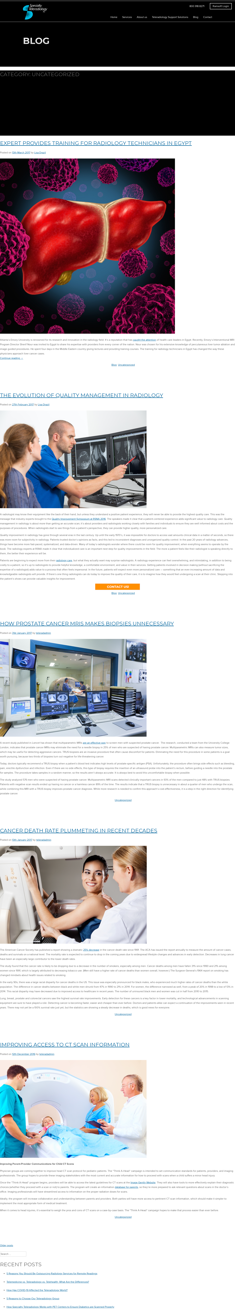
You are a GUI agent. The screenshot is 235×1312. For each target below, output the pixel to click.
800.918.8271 (196, 4)
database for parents (126, 1185)
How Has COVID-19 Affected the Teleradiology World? (37, 1288)
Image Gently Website (143, 1181)
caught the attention (144, 338)
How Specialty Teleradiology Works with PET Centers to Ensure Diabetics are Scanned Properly (60, 1305)
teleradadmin (43, 631)
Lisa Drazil (40, 151)
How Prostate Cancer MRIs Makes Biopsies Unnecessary (87, 622)
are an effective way (94, 741)
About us (142, 15)
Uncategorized (126, 363)
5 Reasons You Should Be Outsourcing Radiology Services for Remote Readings (52, 1272)
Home (113, 15)
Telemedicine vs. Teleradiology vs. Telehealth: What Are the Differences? (48, 1280)
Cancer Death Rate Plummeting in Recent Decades (78, 829)
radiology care (64, 559)
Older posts (6, 1244)
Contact (207, 15)
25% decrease (91, 948)
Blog (195, 15)
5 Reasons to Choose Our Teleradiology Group (33, 1297)
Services (127, 15)
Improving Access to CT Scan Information (65, 1043)
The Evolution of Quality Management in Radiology (81, 393)
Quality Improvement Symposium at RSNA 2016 (79, 517)
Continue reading (11, 356)
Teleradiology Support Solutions (170, 15)
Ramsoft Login (221, 4)
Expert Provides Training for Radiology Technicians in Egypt (96, 141)
